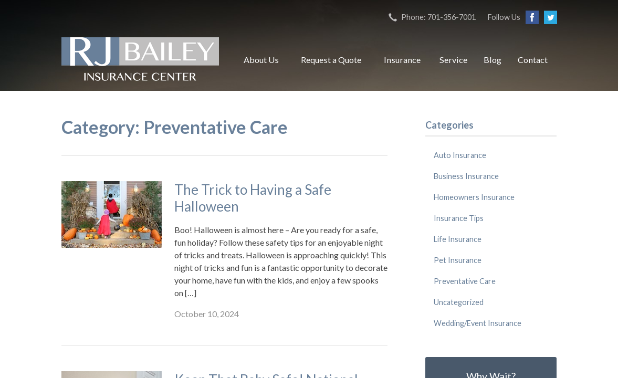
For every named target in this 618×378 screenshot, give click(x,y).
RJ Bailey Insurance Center (140, 59)
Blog (492, 60)
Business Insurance (466, 176)
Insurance (402, 60)
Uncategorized (459, 302)
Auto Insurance (460, 155)
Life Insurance (457, 239)
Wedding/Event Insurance (477, 323)
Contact (533, 60)
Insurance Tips (459, 218)
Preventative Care (465, 281)
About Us (261, 60)
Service (453, 60)
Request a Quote (331, 60)
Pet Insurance (457, 260)
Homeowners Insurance (474, 197)
